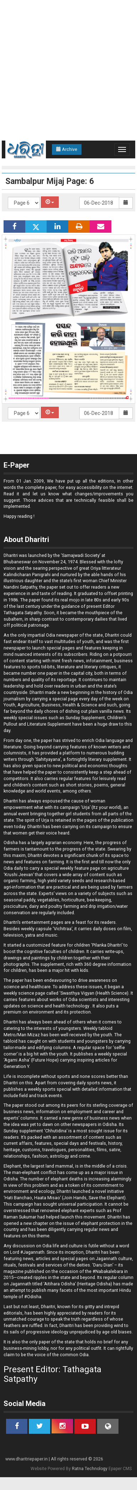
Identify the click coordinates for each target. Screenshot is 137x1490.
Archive (66, 149)
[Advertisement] (66, 70)
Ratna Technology (89, 1468)
